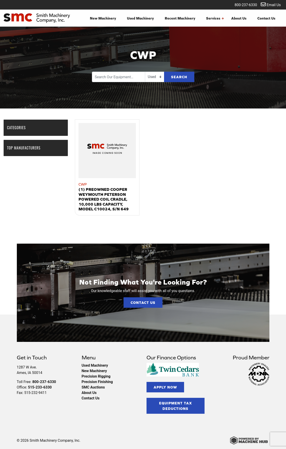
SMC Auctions (93, 387)
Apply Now (165, 387)
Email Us (271, 4)
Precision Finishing (97, 382)
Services (215, 18)
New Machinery (103, 18)
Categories (18, 127)
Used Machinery (140, 18)
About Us (238, 18)
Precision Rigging (96, 376)
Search (179, 77)
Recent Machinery (180, 18)
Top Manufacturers (26, 148)
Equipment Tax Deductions (175, 406)
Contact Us (266, 18)
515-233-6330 (40, 387)
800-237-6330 (243, 4)
